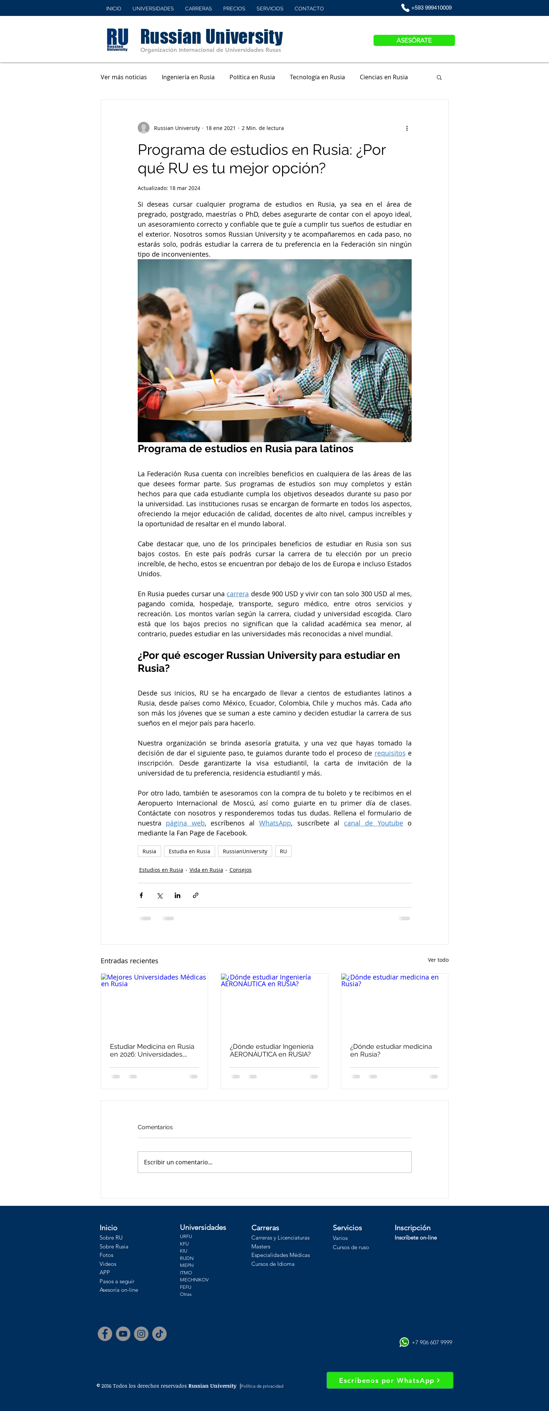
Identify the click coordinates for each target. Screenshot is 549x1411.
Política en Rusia (252, 77)
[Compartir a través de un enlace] (195, 895)
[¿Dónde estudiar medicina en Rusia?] (394, 1004)
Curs (338, 1247)
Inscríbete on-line (416, 1237)
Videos (108, 1263)
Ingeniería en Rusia (188, 77)
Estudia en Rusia (189, 851)
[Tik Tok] (159, 1334)
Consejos (241, 869)
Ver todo (438, 959)
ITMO (186, 1272)
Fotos (106, 1254)
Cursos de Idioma (273, 1263)
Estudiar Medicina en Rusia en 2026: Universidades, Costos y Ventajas (152, 1050)
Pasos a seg (114, 1281)
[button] (439, 77)
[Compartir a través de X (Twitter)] (159, 895)
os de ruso (356, 1247)
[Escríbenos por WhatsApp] (390, 1380)
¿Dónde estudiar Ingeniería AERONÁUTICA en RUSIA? (272, 1050)
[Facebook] (105, 1334)
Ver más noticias (124, 77)
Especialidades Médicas (280, 1254)
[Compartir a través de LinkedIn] (177, 895)
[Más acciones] (407, 127)
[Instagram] (141, 1334)
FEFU (185, 1287)
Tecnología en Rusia (317, 77)
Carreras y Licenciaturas (280, 1237)
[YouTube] (123, 1334)
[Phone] (405, 8)
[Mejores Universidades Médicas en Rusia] (154, 1004)
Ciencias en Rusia (384, 77)
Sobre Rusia (114, 1246)
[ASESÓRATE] (414, 40)
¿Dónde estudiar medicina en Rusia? (391, 1050)
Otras (186, 1294)
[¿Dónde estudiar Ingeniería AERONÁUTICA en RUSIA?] (274, 1004)
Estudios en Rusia (161, 869)
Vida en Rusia (206, 869)
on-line (129, 1289)
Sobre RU (111, 1237)
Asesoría (110, 1289)
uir (131, 1281)
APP (105, 1272)
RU (283, 851)
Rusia (149, 851)
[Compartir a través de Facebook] (141, 895)
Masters (260, 1246)
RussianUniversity (245, 851)
